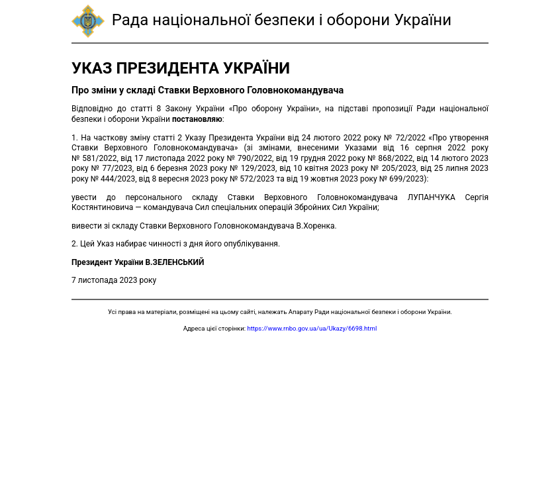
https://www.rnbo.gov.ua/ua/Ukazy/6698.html (312, 328)
